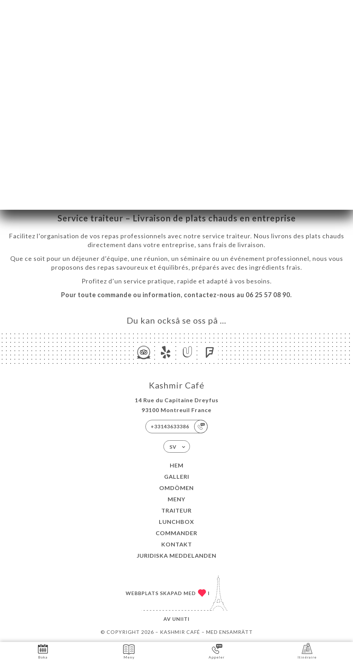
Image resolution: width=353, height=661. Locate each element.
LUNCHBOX (176, 521)
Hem (177, 465)
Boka (42, 651)
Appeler (217, 651)
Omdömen (176, 487)
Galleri (176, 476)
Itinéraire (307, 651)
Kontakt (176, 544)
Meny (176, 499)
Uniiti (181, 619)
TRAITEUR (176, 510)
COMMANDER (176, 533)
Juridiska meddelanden (176, 555)
